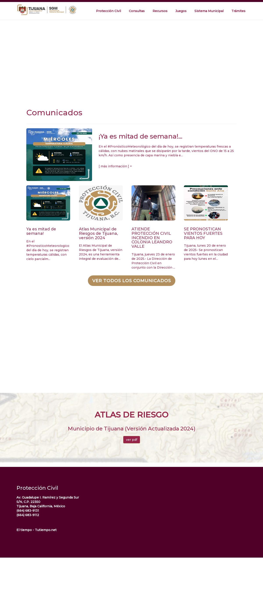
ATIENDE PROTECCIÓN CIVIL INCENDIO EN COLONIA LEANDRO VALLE (152, 238)
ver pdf (131, 440)
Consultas (137, 11)
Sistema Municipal (209, 11)
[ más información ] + (115, 166)
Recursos (160, 11)
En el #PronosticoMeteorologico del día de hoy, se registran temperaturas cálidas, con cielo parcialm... (47, 250)
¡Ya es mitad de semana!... (140, 136)
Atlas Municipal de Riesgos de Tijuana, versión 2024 (98, 233)
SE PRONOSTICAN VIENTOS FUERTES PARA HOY (203, 233)
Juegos (181, 11)
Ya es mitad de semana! (41, 231)
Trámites (238, 11)
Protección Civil (108, 11)
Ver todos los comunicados (131, 280)
